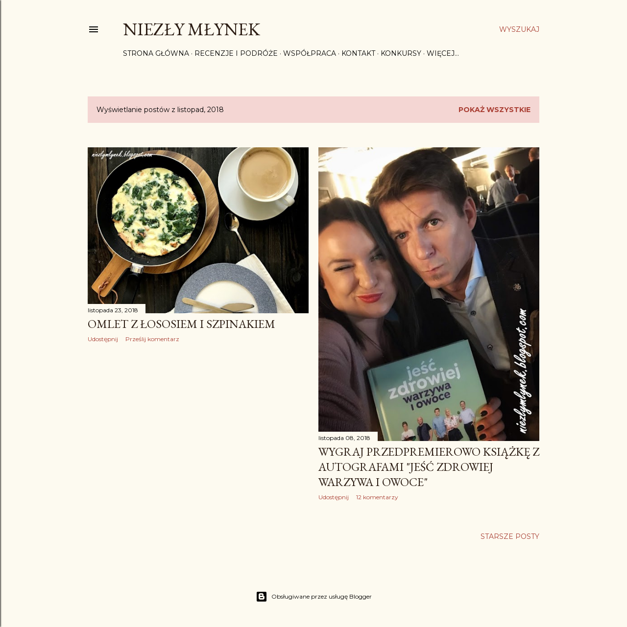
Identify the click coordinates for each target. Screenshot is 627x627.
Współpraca (309, 53)
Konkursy (401, 53)
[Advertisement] (198, 435)
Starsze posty (510, 536)
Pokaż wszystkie (494, 109)
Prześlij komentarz (152, 339)
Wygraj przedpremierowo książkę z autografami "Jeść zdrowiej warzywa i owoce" (428, 466)
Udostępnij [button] (103, 339)
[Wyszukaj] (519, 29)
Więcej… (443, 53)
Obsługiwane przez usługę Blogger (314, 597)
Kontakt (358, 53)
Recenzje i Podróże (236, 53)
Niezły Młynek (191, 29)
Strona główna (156, 53)
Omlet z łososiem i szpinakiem (181, 323)
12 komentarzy (377, 497)
